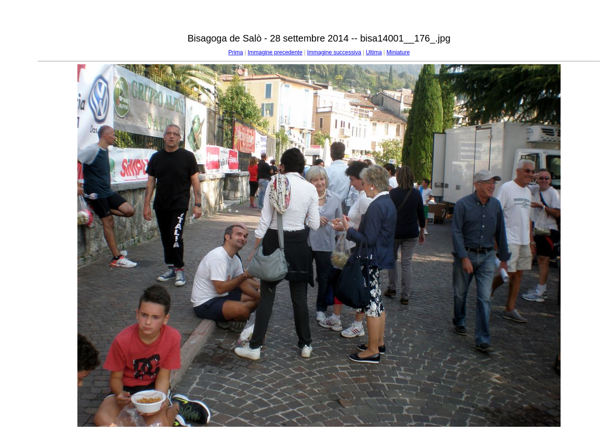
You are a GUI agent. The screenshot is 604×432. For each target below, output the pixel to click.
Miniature (398, 52)
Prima (235, 52)
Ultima (374, 52)
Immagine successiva (334, 52)
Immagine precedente (275, 52)
